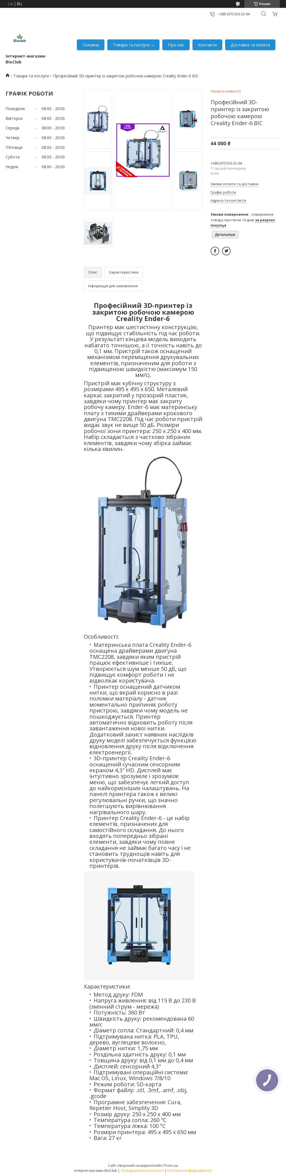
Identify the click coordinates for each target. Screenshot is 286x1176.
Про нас (176, 44)
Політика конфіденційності (189, 1170)
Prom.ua (171, 1165)
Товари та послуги (131, 44)
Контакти (207, 44)
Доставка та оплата (250, 44)
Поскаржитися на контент (142, 1170)
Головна (90, 44)
